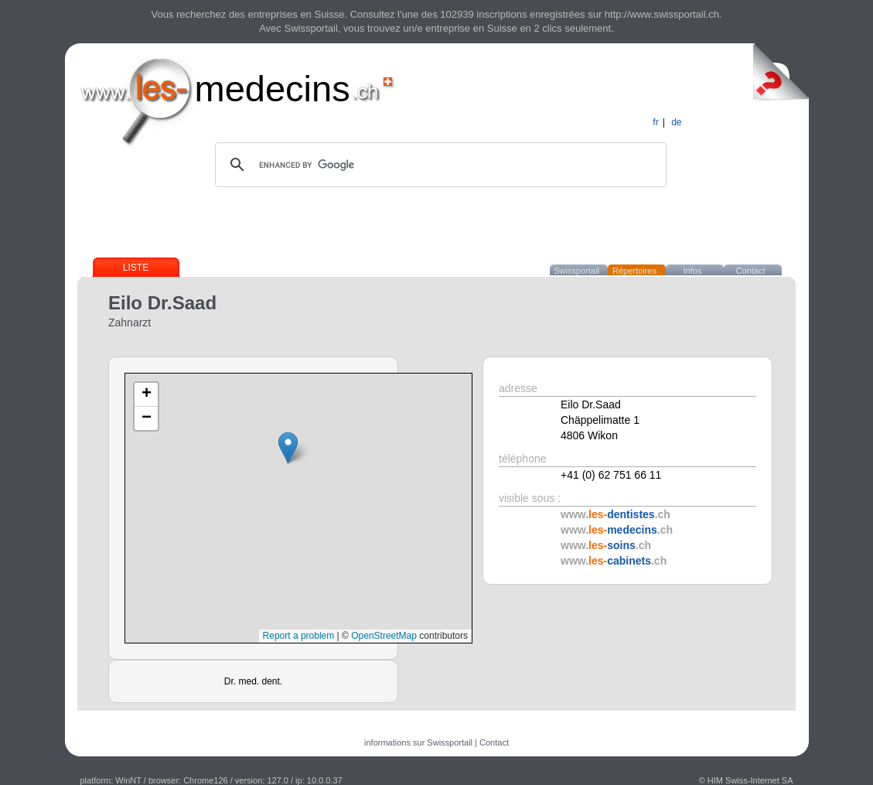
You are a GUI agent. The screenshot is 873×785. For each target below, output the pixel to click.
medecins (272, 88)
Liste (135, 267)
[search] (438, 164)
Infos (693, 270)
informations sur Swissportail (418, 742)
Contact (751, 270)
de (676, 122)
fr (655, 122)
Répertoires (634, 270)
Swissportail (576, 270)
